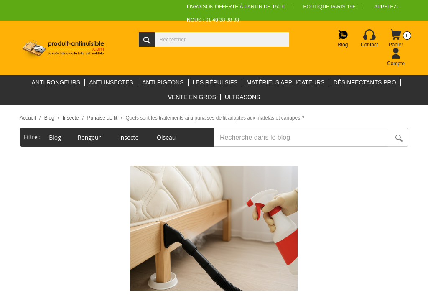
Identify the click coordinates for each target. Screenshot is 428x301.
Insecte (129, 137)
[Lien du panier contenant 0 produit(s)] (395, 38)
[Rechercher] (214, 39)
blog (55, 137)
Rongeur (90, 137)
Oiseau (167, 137)
